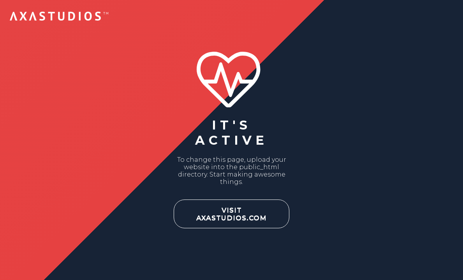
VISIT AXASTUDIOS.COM (231, 214)
